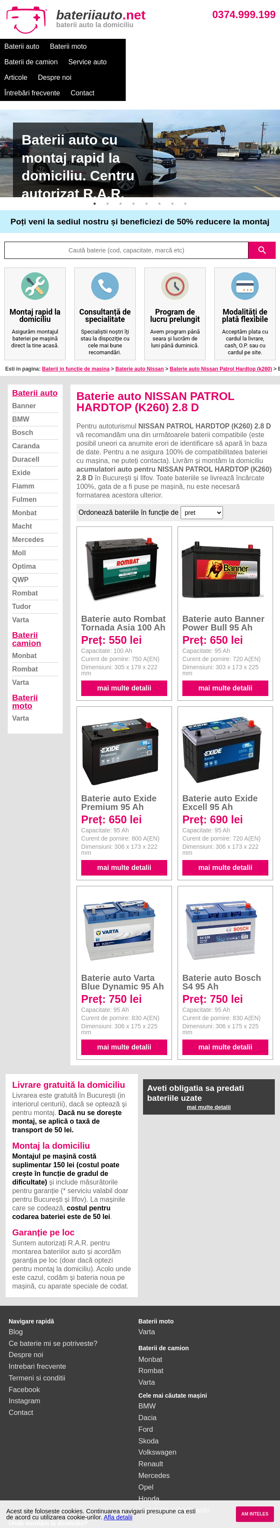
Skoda (148, 1410)
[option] (140, 122)
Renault (150, 1433)
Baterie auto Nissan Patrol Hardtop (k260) (221, 338)
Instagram (24, 1370)
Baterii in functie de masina (75, 338)
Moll (19, 522)
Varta (20, 588)
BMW (20, 388)
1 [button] (94, 172)
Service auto (180, 46)
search (262, 219)
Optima (24, 535)
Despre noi (21, 62)
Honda (148, 1467)
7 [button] (172, 172)
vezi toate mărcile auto (174, 1479)
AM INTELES (254, 1514)
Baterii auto (21, 46)
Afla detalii (118, 1517)
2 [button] (107, 172)
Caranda (26, 415)
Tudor (21, 575)
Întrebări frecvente (74, 62)
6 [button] (159, 172)
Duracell (25, 428)
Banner (24, 374)
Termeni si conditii (37, 1347)
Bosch (22, 401)
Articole (221, 46)
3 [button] (120, 172)
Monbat (24, 481)
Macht (22, 495)
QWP (20, 548)
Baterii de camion (124, 46)
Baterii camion (26, 608)
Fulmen (24, 468)
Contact (125, 62)
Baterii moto (68, 46)
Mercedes (28, 508)
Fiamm (23, 455)
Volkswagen (157, 1421)
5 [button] (146, 172)
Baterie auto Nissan (139, 338)
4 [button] (133, 172)
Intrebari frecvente (37, 1335)
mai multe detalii (124, 657)
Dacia (147, 1386)
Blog (16, 1300)
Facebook (24, 1358)
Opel (145, 1456)
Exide (21, 441)
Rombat (25, 562)
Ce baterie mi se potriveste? (53, 1312)
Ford (145, 1398)
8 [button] (185, 172)
